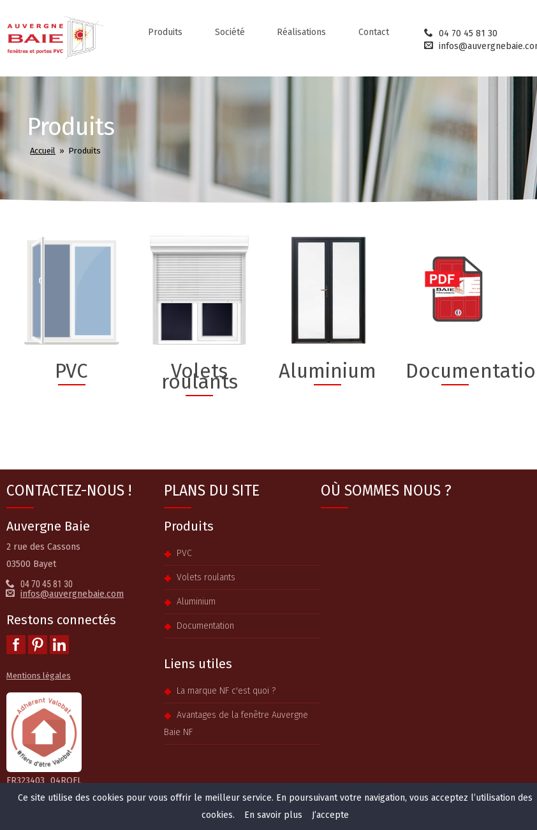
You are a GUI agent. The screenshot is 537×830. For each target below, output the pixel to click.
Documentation (205, 625)
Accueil (42, 150)
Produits (165, 32)
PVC (184, 553)
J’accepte (330, 815)
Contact (373, 32)
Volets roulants (206, 577)
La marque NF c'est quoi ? (226, 690)
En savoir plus (273, 815)
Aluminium (196, 601)
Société (230, 32)
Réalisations (301, 32)
